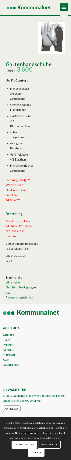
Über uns (9, 334)
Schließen (35, 452)
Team (6, 339)
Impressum (10, 354)
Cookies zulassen (24, 444)
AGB (6, 359)
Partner (8, 344)
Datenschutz (11, 364)
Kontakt (8, 349)
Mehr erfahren (49, 444)
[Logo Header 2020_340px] (29, 7)
